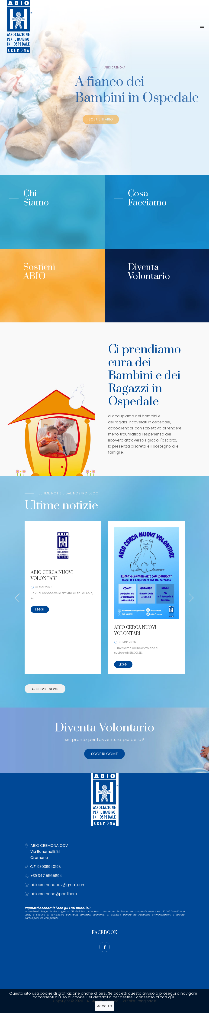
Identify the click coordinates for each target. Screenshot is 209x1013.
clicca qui (165, 997)
